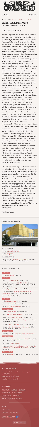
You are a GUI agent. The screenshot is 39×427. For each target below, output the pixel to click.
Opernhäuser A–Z (7, 392)
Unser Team (5, 409)
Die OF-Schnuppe (7, 398)
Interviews (22, 390)
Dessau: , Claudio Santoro (12, 296)
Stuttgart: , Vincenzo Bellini (16, 280)
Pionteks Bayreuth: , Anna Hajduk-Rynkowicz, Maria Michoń (20, 320)
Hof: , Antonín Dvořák (15, 301)
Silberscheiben (6, 395)
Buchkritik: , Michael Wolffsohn (19, 347)
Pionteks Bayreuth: (18, 334)
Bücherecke (18, 392)
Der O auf (8, 417)
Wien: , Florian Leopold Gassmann (17, 289)
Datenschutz (14, 412)
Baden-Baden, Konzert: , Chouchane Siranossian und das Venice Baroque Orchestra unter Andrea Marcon (19, 284)
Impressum (5, 412)
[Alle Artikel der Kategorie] (20, 235)
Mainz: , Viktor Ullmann (17, 314)
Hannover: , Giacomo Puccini (14, 304)
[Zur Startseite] (19, 6)
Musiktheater (6, 390)
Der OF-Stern (17, 395)
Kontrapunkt (18, 398)
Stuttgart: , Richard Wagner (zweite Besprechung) (19, 327)
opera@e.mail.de (13, 379)
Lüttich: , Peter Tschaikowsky (15, 312)
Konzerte (15, 20)
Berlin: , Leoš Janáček (16, 306)
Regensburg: (11, 343)
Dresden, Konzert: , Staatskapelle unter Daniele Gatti (18, 292)
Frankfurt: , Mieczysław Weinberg (18, 324)
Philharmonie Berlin (25, 20)
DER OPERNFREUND (9, 368)
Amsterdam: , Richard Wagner (18, 317)
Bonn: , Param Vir (12, 275)
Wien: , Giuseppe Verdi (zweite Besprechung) (20, 354)
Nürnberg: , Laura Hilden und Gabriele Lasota (20, 339)
